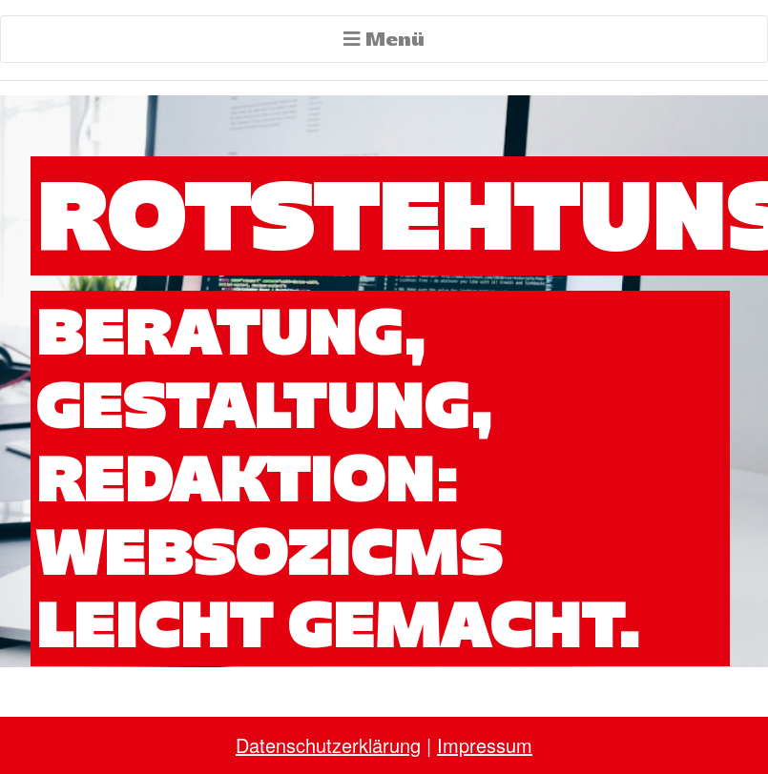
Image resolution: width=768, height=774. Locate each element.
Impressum (484, 745)
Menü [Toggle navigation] (384, 39)
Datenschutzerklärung (328, 745)
